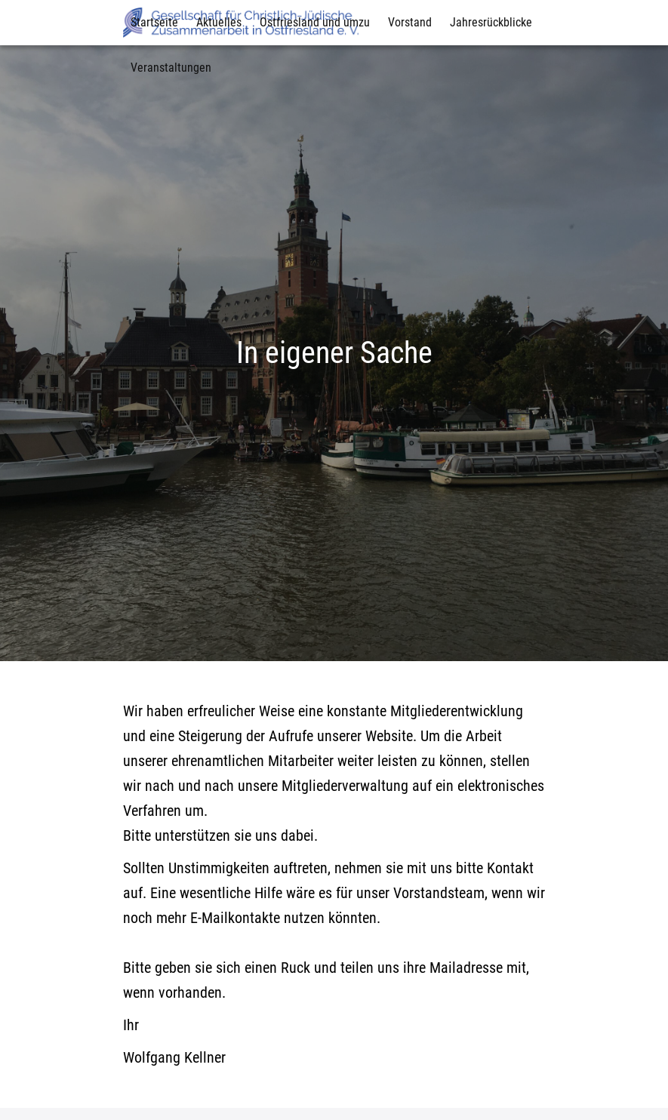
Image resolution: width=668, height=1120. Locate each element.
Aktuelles (219, 22)
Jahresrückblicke (491, 22)
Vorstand (410, 22)
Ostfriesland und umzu (315, 22)
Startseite (154, 22)
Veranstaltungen (171, 67)
